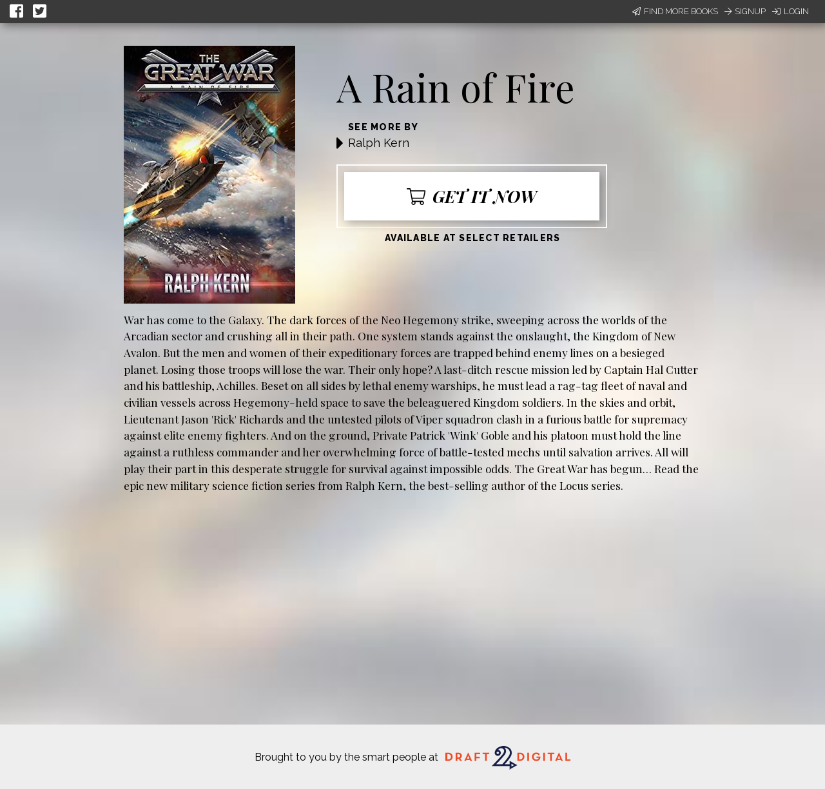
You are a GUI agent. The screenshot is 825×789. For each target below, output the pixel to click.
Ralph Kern (378, 143)
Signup (745, 11)
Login (790, 11)
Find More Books (675, 11)
